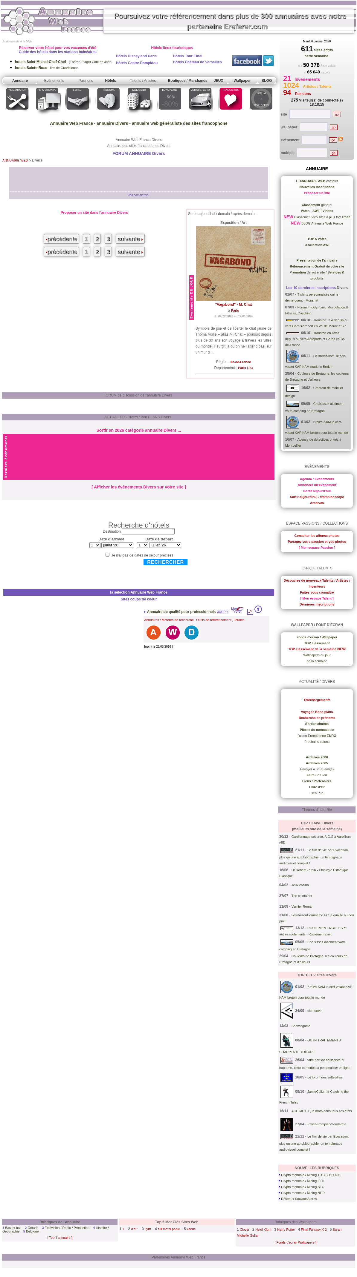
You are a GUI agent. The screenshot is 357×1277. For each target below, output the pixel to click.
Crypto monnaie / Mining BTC (301, 1187)
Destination (112, 531)
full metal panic (169, 1229)
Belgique (32, 1231)
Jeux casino (300, 885)
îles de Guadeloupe (47, 68)
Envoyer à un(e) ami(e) (317, 769)
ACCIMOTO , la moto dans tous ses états (322, 1111)
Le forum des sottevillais (325, 1077)
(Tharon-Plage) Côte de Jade (63, 62)
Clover (244, 1229)
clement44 (315, 1010)
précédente (61, 239)
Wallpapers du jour (316, 655)
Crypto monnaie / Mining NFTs (302, 1193)
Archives (317, 503)
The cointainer (302, 896)
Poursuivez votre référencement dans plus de (230, 21)
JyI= (148, 1229)
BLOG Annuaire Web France (321, 223)
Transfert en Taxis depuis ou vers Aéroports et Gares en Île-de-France (315, 339)
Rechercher (165, 562)
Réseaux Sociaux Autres (298, 1199)
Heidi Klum (263, 1229)
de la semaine (317, 661)
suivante (130, 239)
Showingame (301, 1026)
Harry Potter (286, 1229)
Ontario (33, 1228)
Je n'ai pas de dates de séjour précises (142, 555)
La (316, 245)
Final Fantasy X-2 (314, 1229)
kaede (191, 1229)
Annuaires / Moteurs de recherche (169, 620)
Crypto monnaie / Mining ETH (301, 1181)
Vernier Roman (302, 906)
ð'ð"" (134, 1229)
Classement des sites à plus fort (321, 217)
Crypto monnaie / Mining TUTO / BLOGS (310, 1175)
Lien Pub (316, 793)
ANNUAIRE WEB (15, 160)
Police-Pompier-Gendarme (326, 1124)
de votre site (317, 266)
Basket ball (13, 1228)
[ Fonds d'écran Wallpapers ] (295, 1242)
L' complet (317, 181)
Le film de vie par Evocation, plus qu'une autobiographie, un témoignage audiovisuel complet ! (314, 856)
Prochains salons (316, 741)
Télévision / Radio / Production (67, 1228)
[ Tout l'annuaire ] (59, 1237)
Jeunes (239, 620)
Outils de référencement (213, 620)
